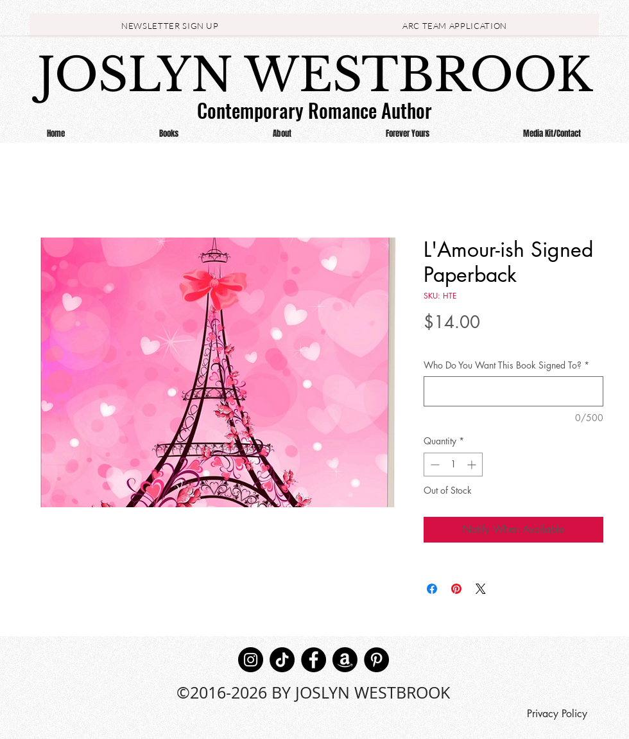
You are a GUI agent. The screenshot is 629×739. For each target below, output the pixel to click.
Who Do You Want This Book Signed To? (506, 365)
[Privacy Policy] (556, 714)
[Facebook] (313, 659)
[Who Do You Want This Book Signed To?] (513, 391)
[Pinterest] (376, 659)
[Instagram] (250, 659)
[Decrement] (434, 464)
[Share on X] (480, 588)
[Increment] (473, 464)
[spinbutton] (453, 464)
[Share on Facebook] (432, 588)
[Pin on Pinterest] (456, 588)
